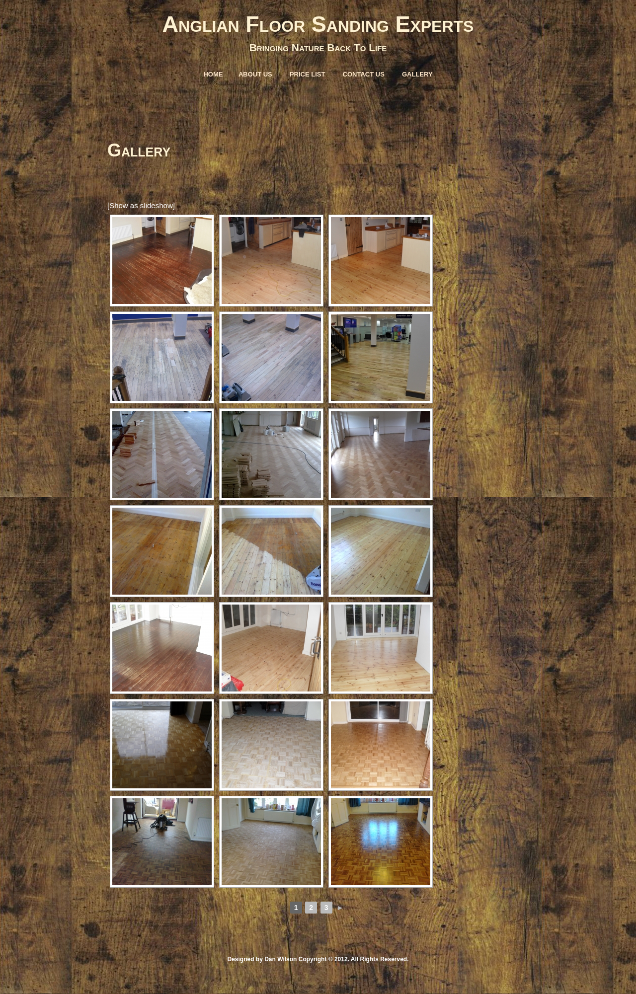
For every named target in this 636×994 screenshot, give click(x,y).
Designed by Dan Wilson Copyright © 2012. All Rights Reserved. (317, 959)
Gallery (417, 74)
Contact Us (364, 74)
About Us (255, 74)
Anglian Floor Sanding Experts (318, 24)
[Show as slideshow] (141, 205)
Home (213, 74)
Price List (307, 74)
